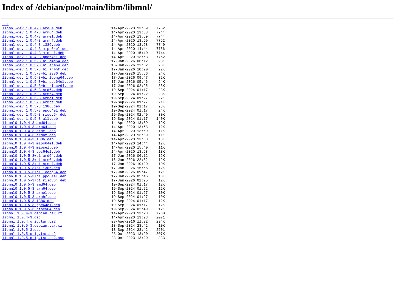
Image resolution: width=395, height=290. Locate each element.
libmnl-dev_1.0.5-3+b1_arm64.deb (35, 74)
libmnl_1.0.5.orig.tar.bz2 (29, 276)
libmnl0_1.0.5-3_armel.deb (29, 226)
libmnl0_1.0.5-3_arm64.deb (29, 222)
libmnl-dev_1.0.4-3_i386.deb (31, 49)
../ (5, 24)
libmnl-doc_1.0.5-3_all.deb (30, 138)
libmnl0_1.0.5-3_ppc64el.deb (31, 241)
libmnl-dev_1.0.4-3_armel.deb (32, 39)
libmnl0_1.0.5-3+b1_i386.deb (31, 197)
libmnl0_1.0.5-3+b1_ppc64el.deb (34, 207)
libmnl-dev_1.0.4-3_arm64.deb (32, 34)
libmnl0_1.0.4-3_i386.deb (27, 162)
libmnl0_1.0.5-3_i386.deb (27, 236)
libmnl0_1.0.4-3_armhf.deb (29, 157)
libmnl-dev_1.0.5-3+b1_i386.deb (34, 83)
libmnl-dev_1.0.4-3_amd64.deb (32, 29)
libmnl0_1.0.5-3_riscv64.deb (31, 246)
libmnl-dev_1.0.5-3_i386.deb (31, 123)
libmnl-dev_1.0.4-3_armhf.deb (32, 44)
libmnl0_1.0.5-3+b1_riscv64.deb (34, 212)
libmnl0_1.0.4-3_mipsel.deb (30, 172)
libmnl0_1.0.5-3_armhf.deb (29, 231)
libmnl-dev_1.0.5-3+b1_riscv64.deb (37, 98)
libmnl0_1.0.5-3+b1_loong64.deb (34, 202)
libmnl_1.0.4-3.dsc (21, 256)
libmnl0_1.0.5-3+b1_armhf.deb (32, 192)
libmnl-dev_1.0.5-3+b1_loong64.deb (37, 88)
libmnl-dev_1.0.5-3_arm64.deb (32, 108)
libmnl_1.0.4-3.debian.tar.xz (32, 251)
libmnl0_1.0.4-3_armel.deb (29, 152)
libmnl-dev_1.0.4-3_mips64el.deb (35, 54)
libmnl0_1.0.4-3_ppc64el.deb (31, 177)
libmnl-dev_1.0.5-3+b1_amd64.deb (35, 69)
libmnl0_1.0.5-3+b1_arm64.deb (32, 187)
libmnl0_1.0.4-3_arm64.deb (29, 148)
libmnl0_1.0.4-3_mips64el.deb (32, 167)
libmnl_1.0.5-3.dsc (21, 271)
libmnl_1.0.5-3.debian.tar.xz (32, 266)
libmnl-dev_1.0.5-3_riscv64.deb (34, 133)
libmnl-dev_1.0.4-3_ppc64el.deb (34, 64)
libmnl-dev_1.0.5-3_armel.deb (32, 113)
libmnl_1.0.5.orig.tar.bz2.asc (33, 281)
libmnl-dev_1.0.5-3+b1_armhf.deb (35, 78)
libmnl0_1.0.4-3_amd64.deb (29, 143)
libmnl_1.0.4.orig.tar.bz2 (29, 261)
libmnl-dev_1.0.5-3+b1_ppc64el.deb (37, 93)
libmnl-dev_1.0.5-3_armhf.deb (32, 118)
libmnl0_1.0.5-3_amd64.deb (29, 217)
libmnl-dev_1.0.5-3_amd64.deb (32, 103)
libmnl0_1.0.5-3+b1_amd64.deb (32, 182)
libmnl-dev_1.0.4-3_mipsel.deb (33, 59)
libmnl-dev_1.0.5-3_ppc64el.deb (34, 128)
